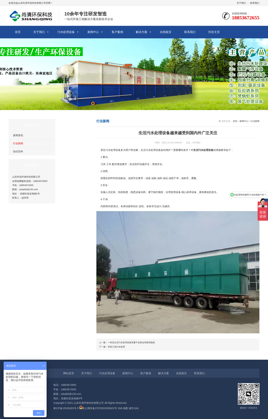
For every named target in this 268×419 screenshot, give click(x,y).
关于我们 (241, 3)
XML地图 (123, 408)
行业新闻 (18, 143)
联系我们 (254, 3)
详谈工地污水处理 (116, 347)
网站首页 (68, 373)
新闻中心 (93, 32)
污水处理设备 (66, 32)
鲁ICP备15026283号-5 (65, 408)
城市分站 (134, 408)
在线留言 (165, 32)
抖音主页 (214, 32)
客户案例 (117, 32)
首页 (18, 32)
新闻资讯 (18, 135)
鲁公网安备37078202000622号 (99, 408)
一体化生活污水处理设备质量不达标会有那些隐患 (131, 342)
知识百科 (18, 151)
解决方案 (141, 32)
